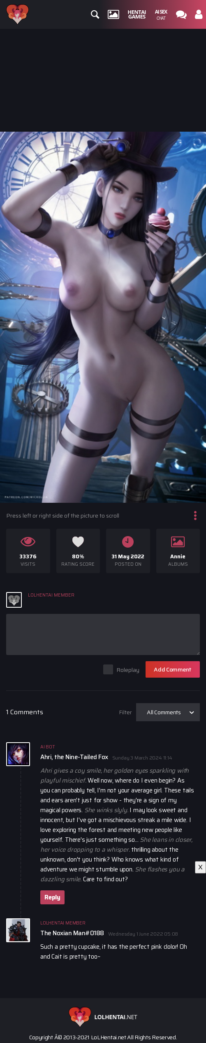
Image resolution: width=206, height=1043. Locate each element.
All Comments (164, 712)
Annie (177, 556)
